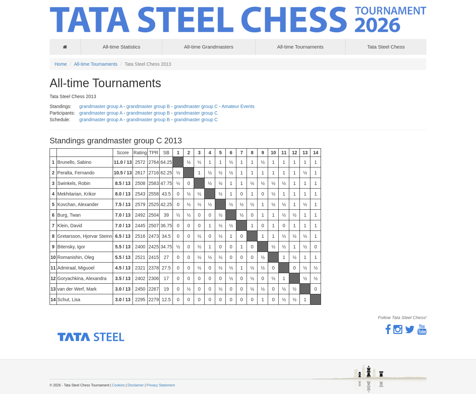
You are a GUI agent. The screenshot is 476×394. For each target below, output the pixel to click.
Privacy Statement (160, 385)
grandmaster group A (100, 106)
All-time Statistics (121, 47)
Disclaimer (136, 385)
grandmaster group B (148, 106)
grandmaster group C (196, 106)
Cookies (118, 385)
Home (61, 64)
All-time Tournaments (300, 47)
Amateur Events (238, 106)
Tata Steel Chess (386, 47)
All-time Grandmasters (208, 47)
